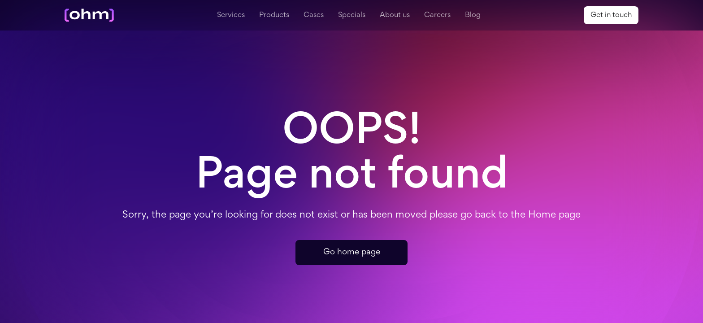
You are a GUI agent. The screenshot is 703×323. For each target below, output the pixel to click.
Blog (473, 15)
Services (231, 15)
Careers (437, 15)
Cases (314, 15)
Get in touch (611, 15)
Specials (351, 15)
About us (395, 15)
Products (274, 15)
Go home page (351, 252)
